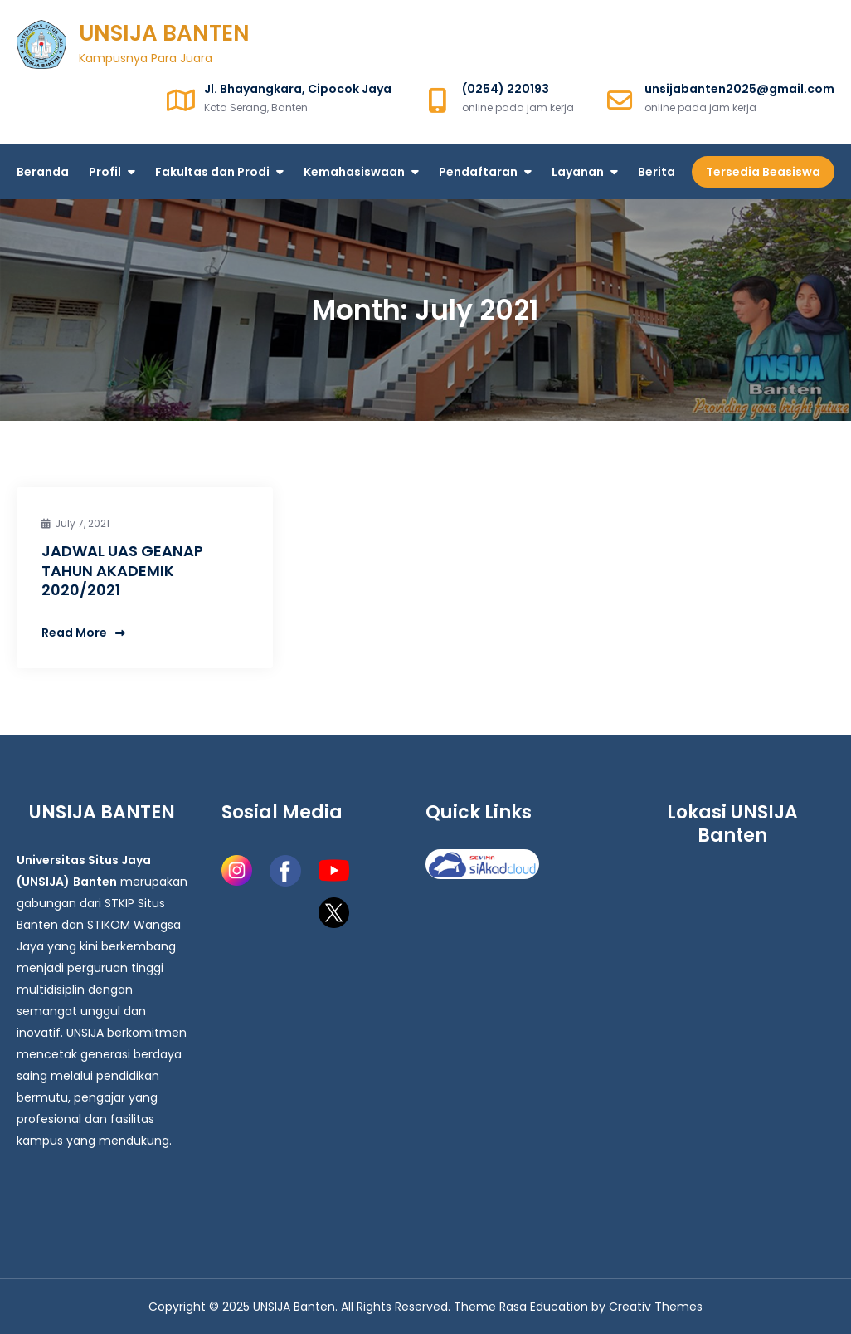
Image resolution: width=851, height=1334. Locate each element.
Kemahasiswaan (354, 172)
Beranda (43, 172)
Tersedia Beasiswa (763, 172)
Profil (105, 172)
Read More (83, 632)
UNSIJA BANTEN (164, 33)
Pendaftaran (478, 172)
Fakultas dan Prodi (212, 172)
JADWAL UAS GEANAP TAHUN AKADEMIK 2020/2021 (122, 570)
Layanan (578, 172)
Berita (656, 172)
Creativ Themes (656, 1306)
